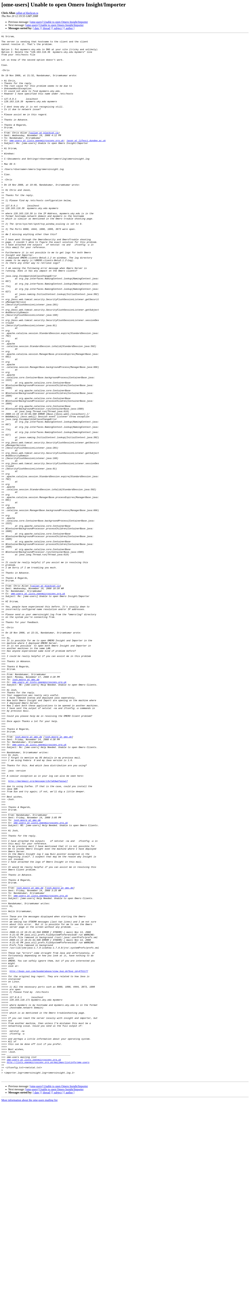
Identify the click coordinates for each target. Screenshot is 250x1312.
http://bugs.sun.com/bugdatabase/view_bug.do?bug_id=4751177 (49, 1158)
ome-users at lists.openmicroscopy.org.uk (37, 161)
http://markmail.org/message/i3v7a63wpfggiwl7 (38, 930)
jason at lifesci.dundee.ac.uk (86, 161)
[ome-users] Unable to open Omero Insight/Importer (59, 21)
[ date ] (37, 28)
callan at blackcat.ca (27, 12)
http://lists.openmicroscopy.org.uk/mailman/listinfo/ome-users (48, 1267)
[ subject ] (57, 28)
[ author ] (69, 28)
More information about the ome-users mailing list (29, 1308)
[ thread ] (46, 28)
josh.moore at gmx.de (25, 808)
